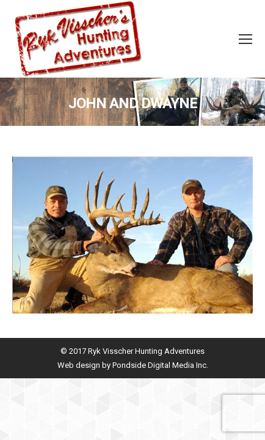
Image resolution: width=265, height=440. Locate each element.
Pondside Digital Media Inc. (160, 365)
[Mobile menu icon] (245, 39)
